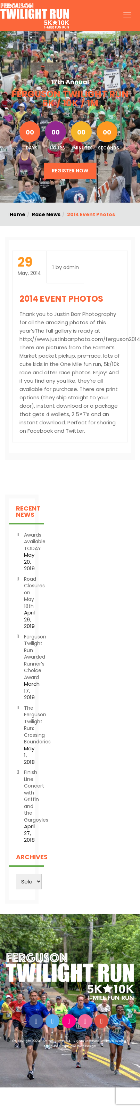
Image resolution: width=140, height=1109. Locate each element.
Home (16, 214)
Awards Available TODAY (35, 541)
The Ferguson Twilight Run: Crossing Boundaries (37, 724)
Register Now (70, 170)
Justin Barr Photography (85, 314)
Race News (46, 214)
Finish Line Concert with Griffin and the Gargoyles (36, 796)
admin (71, 267)
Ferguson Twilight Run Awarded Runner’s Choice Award (35, 657)
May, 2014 (29, 266)
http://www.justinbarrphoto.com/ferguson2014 (79, 339)
